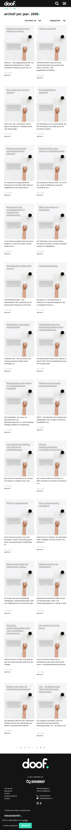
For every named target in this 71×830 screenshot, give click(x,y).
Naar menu (64, 3)
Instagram (38, 803)
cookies (25, 820)
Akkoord (25, 825)
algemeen (7, 75)
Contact (7, 793)
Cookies (7, 798)
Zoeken (57, 3)
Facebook (41, 803)
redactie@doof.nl (44, 798)
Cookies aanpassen (10, 826)
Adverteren (8, 791)
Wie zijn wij (8, 788)
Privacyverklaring (10, 796)
